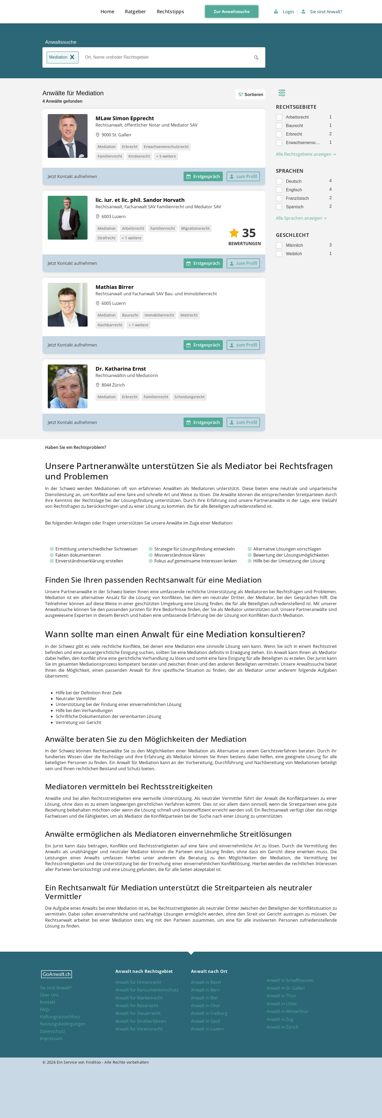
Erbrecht (294, 134)
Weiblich (294, 254)
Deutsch (294, 181)
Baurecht (294, 125)
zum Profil (243, 176)
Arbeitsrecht (297, 117)
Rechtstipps (170, 11)
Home (107, 11)
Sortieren (250, 94)
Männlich (294, 245)
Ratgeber (135, 11)
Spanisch (294, 207)
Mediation (62, 57)
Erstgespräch (203, 176)
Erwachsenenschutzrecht (304, 142)
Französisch (297, 198)
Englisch (294, 190)
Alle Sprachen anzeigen (301, 218)
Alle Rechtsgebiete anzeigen (306, 154)
